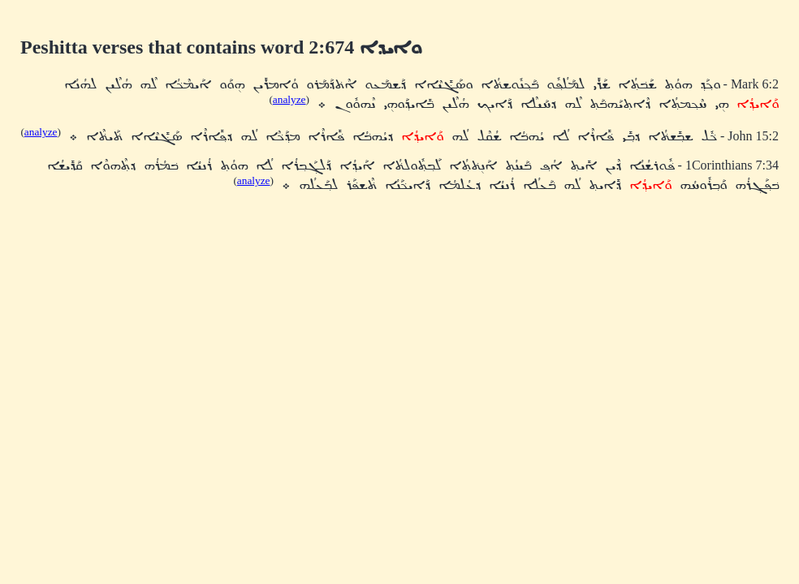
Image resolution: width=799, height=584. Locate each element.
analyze (289, 99)
